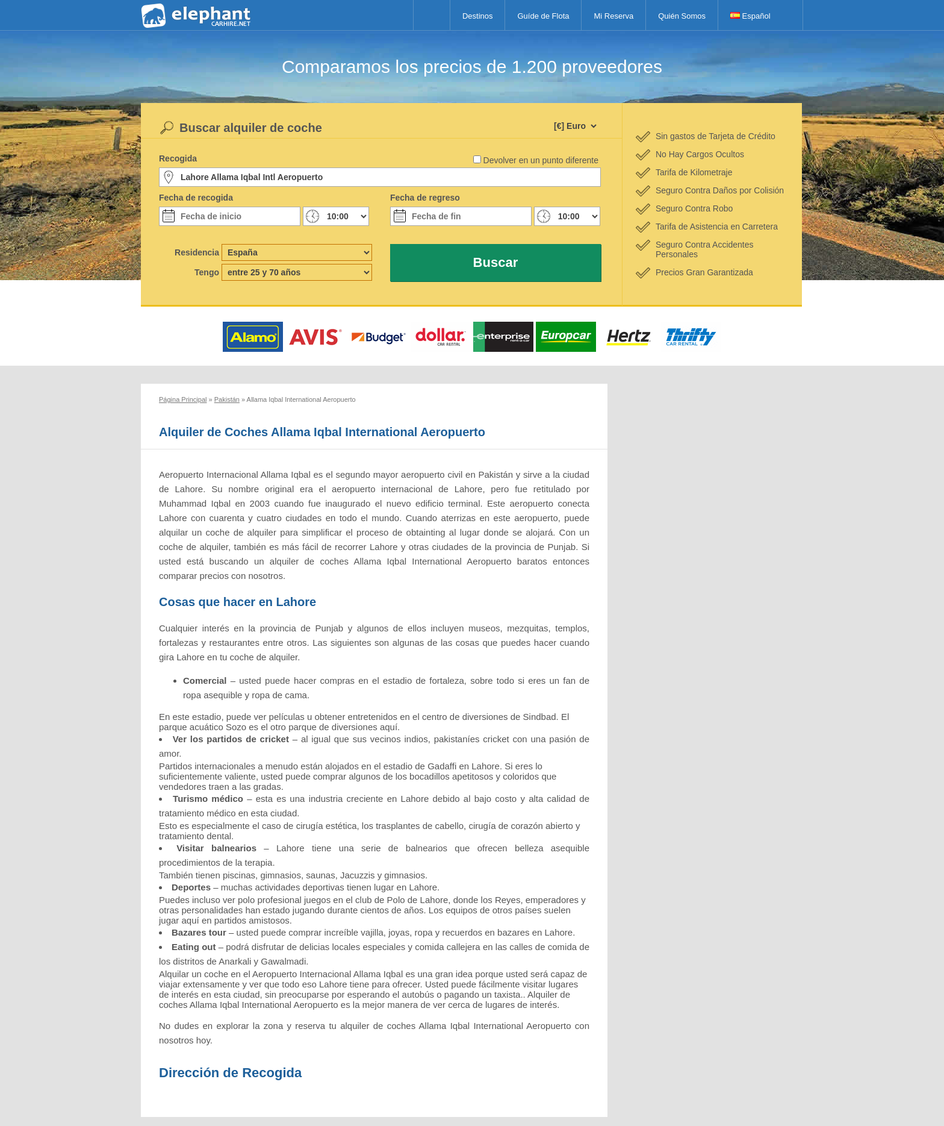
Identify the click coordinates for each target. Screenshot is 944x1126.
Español (750, 15)
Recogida (178, 158)
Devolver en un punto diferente (540, 160)
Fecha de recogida (196, 197)
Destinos (477, 15)
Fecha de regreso (425, 197)
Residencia (197, 252)
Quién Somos (682, 15)
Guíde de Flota (543, 15)
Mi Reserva (613, 15)
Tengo (206, 272)
